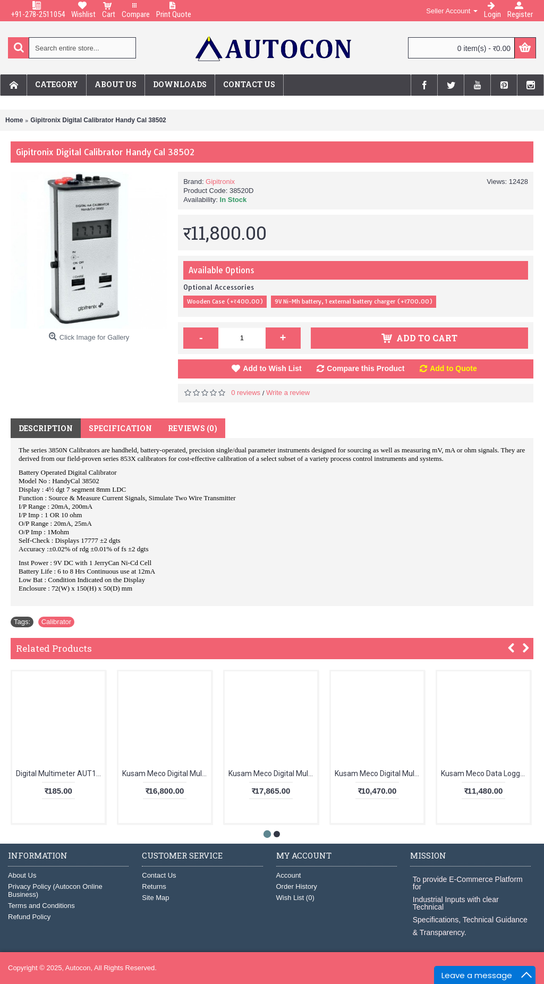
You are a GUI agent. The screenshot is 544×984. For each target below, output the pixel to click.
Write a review (288, 393)
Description (46, 428)
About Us (22, 875)
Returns (154, 886)
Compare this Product (365, 368)
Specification (120, 428)
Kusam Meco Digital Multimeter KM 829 (272, 773)
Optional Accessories (218, 287)
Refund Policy (29, 917)
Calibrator (56, 622)
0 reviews (245, 393)
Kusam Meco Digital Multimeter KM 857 (166, 773)
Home (14, 120)
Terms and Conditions (41, 906)
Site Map (155, 898)
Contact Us (159, 875)
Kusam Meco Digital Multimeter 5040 (379, 773)
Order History (296, 886)
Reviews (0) (192, 428)
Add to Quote (453, 368)
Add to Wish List (272, 368)
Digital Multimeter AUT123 (60, 773)
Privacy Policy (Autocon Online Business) (55, 890)
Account (288, 875)
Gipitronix (220, 182)
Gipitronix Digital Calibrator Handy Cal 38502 (98, 120)
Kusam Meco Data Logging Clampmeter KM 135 (485, 773)
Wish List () (295, 898)
